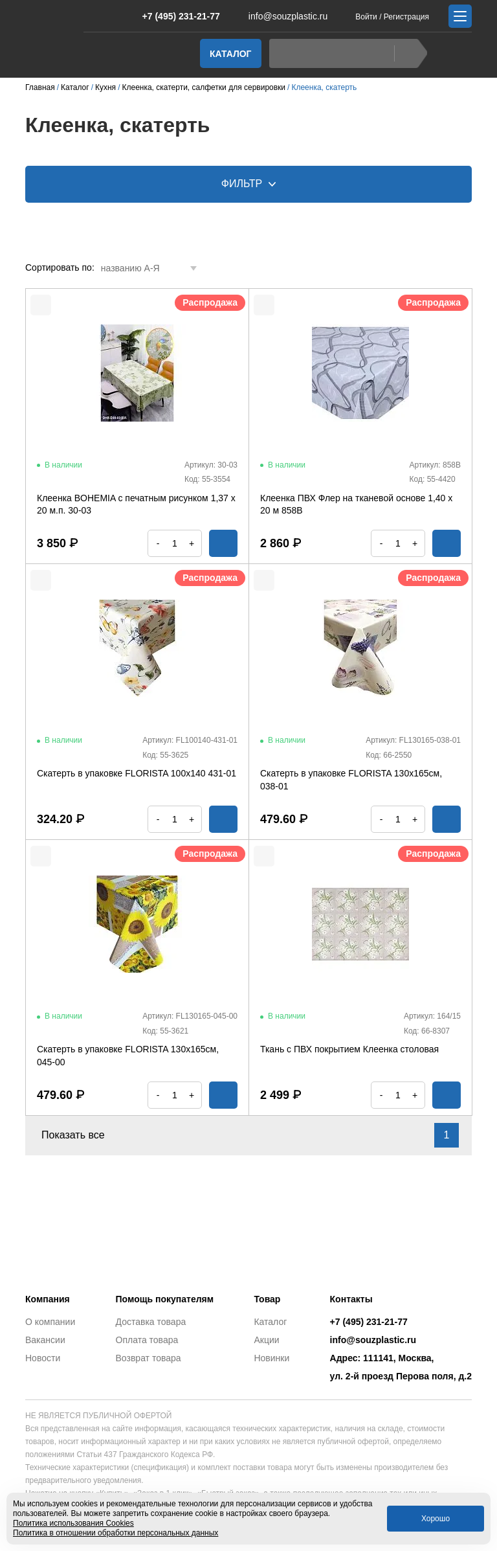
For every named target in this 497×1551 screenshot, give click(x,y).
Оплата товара (147, 1340)
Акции (266, 1340)
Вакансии (45, 1340)
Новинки (271, 1358)
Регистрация (406, 16)
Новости (42, 1358)
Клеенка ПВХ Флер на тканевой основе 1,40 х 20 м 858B (356, 504)
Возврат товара (148, 1358)
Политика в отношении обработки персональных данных (115, 1532)
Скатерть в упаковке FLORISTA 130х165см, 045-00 (128, 1055)
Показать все (80, 1134)
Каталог (231, 54)
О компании (50, 1322)
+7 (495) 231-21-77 (174, 16)
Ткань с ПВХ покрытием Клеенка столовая (349, 1049)
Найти (407, 53)
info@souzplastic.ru (280, 16)
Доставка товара (151, 1322)
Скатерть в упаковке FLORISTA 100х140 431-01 (136, 773)
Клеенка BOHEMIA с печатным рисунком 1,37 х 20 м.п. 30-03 (136, 504)
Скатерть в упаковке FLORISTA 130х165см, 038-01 (351, 779)
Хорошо (435, 1518)
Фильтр (248, 183)
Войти (366, 16)
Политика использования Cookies (73, 1523)
